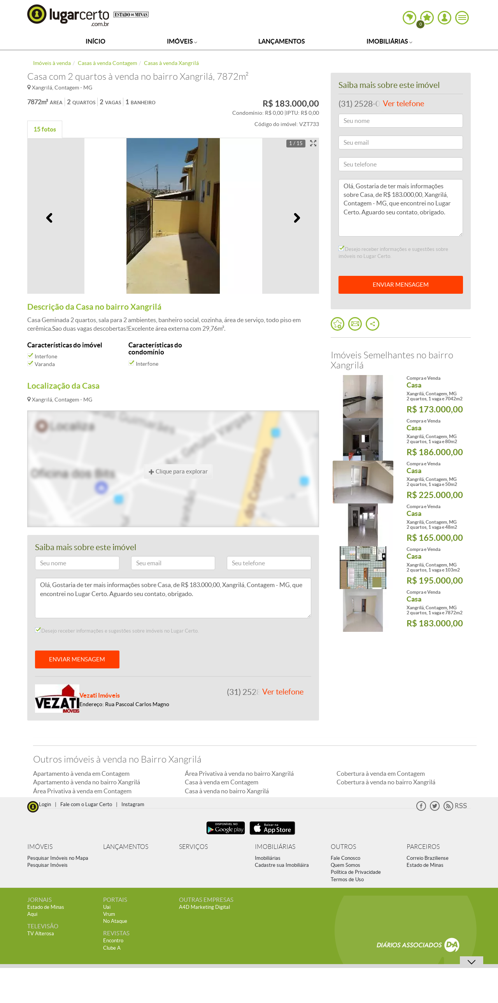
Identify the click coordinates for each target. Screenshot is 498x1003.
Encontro (113, 940)
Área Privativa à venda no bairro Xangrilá (239, 773)
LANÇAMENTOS (125, 846)
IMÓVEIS (40, 846)
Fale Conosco (345, 858)
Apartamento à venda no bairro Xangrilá (86, 782)
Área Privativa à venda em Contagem (82, 790)
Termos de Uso (347, 879)
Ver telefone (282, 691)
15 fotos (44, 129)
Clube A (112, 948)
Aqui (32, 914)
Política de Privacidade (356, 872)
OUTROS (343, 846)
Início (95, 41)
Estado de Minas (425, 865)
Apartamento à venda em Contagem (81, 773)
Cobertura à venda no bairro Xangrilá (386, 782)
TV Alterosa (40, 933)
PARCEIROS (423, 846)
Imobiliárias (389, 41)
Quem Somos (345, 865)
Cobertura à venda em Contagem (381, 773)
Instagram (132, 804)
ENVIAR (401, 284)
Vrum (109, 914)
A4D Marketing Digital (204, 907)
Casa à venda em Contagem (221, 782)
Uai (106, 907)
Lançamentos (281, 41)
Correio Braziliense (428, 858)
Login (45, 804)
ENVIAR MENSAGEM (77, 659)
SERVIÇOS (193, 846)
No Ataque (115, 921)
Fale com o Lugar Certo (86, 804)
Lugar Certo (68, 15)
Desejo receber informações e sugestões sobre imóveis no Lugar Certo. (117, 631)
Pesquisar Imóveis (47, 865)
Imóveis (182, 41)
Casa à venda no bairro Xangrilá (227, 790)
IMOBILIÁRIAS (275, 846)
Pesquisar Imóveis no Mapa (57, 858)
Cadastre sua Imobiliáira (282, 865)
